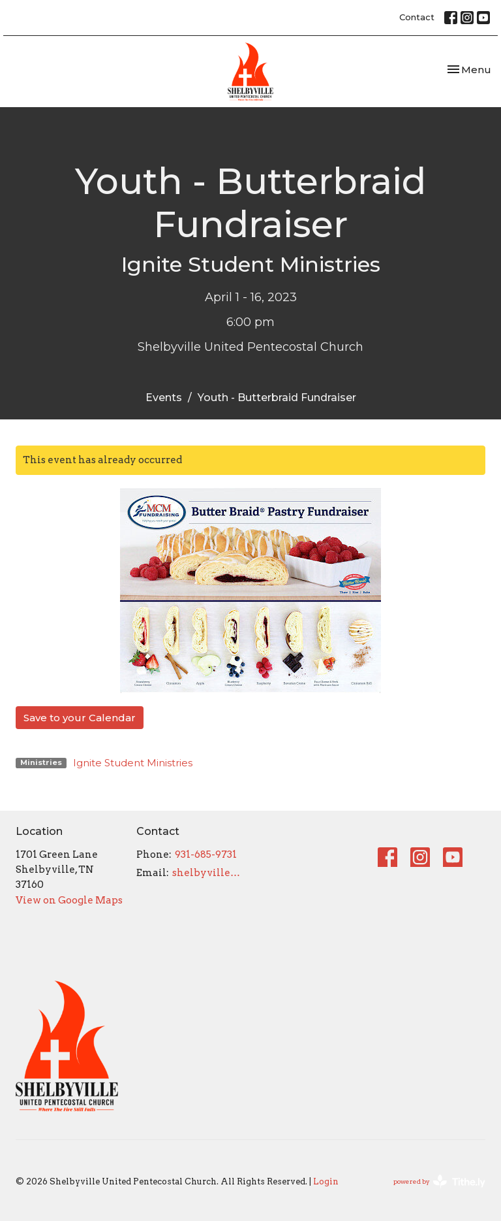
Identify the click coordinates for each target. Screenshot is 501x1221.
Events (163, 397)
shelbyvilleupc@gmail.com (208, 873)
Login (326, 1181)
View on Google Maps (69, 900)
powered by (439, 1181)
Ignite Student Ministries (132, 763)
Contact (416, 17)
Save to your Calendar (79, 717)
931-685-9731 (206, 854)
